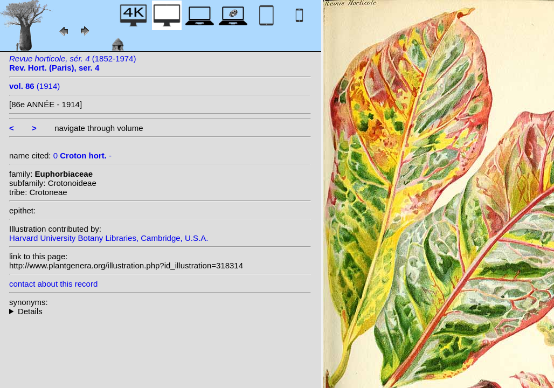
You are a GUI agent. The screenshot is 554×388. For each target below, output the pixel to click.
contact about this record (53, 283)
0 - (82, 155)
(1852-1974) (72, 63)
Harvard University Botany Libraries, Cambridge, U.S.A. (108, 237)
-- (160, 311)
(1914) (34, 86)
